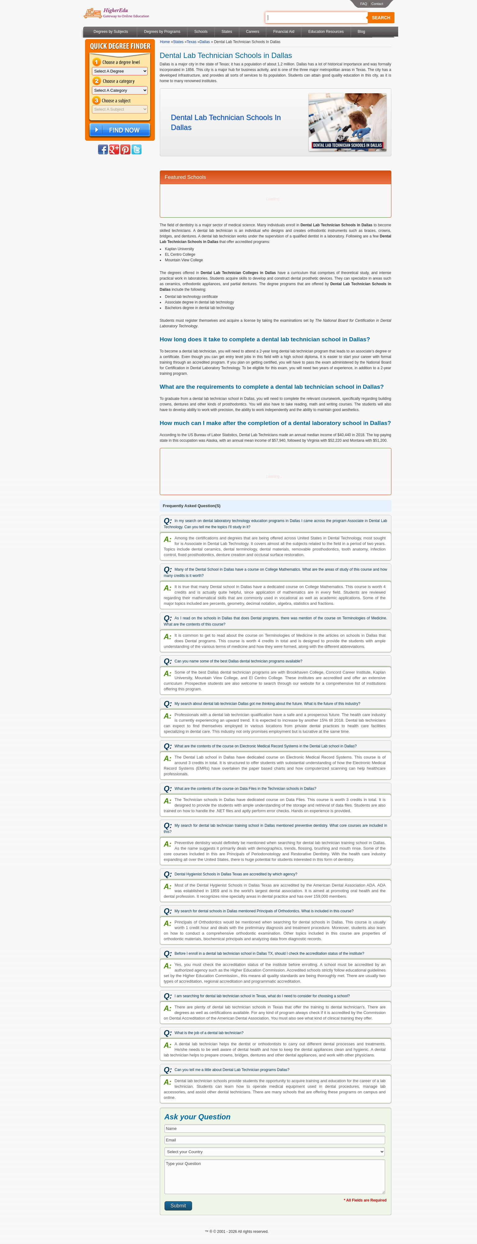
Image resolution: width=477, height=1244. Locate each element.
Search (381, 17)
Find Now (119, 130)
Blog (361, 31)
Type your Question (274, 1176)
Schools (201, 31)
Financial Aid (283, 31)
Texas (191, 42)
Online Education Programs (116, 13)
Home (165, 42)
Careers (252, 31)
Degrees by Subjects (111, 31)
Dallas (205, 42)
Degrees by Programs (162, 31)
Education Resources (326, 31)
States (227, 31)
